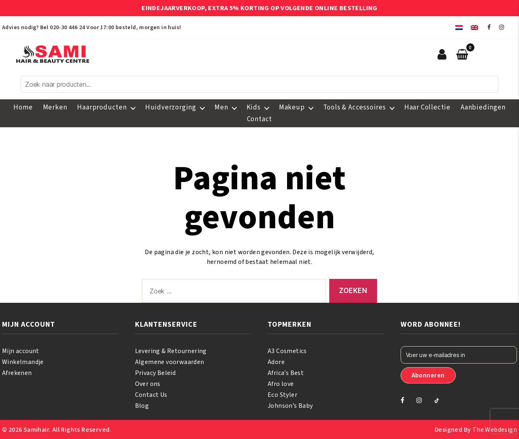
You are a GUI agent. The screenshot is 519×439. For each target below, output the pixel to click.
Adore (276, 362)
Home (22, 107)
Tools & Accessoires (354, 107)
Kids (254, 107)
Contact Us (151, 394)
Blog (142, 405)
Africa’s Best (286, 372)
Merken (55, 107)
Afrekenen (17, 372)
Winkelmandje (23, 362)
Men (221, 107)
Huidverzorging (170, 107)
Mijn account (20, 351)
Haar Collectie (427, 107)
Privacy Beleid (155, 372)
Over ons (148, 383)
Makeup (292, 107)
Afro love (281, 383)
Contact (259, 119)
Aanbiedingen (483, 107)
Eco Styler (282, 394)
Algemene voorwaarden (169, 362)
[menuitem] (459, 27)
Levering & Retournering (171, 351)
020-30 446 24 (67, 28)
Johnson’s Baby (290, 405)
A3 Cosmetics (287, 351)
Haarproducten (102, 107)
